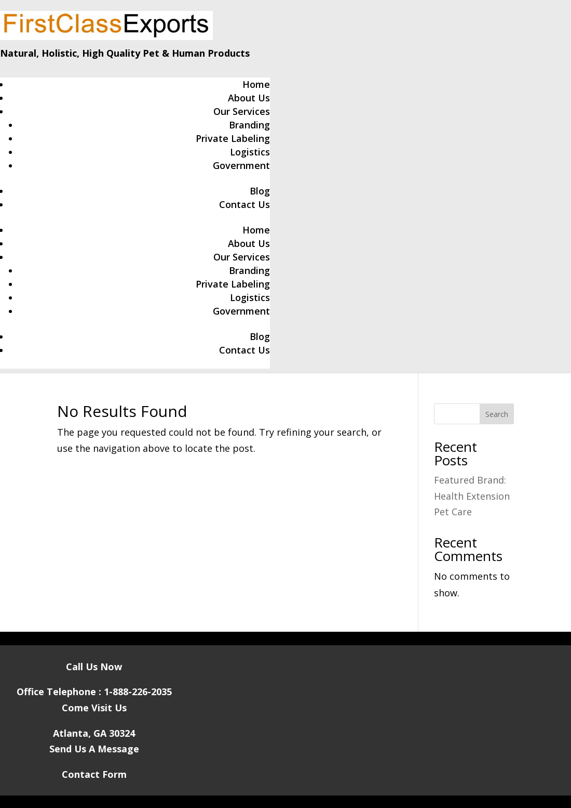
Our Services (241, 111)
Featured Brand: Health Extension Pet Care (472, 496)
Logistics (250, 152)
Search (496, 414)
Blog (260, 191)
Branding (249, 125)
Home (256, 84)
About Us (249, 98)
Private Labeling (233, 138)
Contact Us (244, 204)
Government (241, 165)
